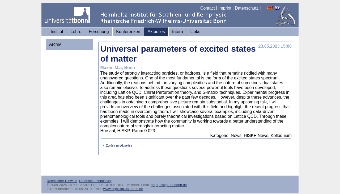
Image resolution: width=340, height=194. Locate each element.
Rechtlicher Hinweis (62, 181)
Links (195, 31)
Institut (57, 31)
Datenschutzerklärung (95, 181)
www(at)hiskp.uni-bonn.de (123, 189)
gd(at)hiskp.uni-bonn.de (169, 185)
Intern (177, 31)
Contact (207, 8)
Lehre (76, 31)
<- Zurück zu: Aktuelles (117, 145)
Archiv (55, 44)
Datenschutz (246, 8)
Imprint (224, 8)
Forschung (99, 31)
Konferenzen (128, 31)
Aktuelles (156, 31)
